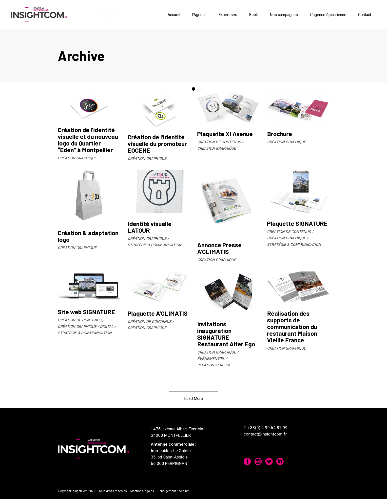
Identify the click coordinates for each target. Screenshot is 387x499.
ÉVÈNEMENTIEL (211, 358)
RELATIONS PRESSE (214, 365)
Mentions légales (142, 491)
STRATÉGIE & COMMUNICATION (154, 245)
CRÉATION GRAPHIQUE (77, 158)
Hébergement (166, 491)
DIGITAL (106, 326)
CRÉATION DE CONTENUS (219, 142)
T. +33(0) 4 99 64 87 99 (266, 427)
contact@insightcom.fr (265, 434)
